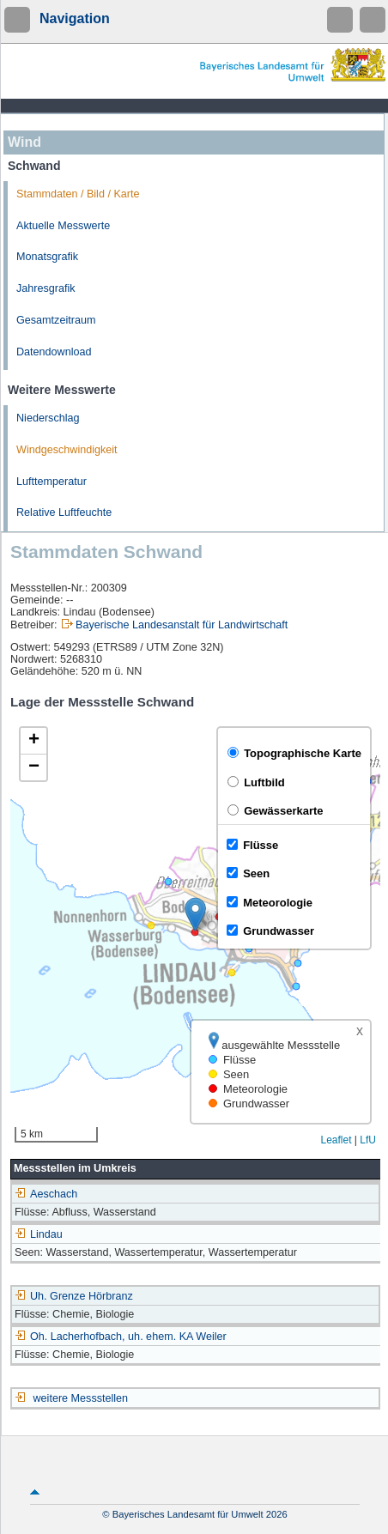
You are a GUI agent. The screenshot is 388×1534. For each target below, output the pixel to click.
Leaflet (335, 1140)
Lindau (39, 1234)
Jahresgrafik (46, 288)
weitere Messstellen (81, 1398)
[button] (195, 914)
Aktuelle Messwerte (63, 226)
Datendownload (54, 352)
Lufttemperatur (51, 482)
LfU (368, 1140)
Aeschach (46, 1194)
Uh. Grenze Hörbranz (74, 1296)
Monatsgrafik (47, 257)
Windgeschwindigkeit (67, 450)
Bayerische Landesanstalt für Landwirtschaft (182, 625)
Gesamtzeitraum (55, 320)
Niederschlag (48, 418)
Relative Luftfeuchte (64, 512)
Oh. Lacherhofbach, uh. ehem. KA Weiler (121, 1337)
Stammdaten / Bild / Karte (78, 194)
